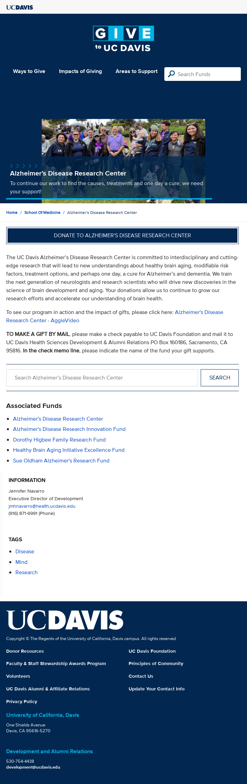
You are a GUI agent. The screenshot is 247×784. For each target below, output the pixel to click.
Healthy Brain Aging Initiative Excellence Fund (69, 450)
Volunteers (18, 676)
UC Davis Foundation (152, 651)
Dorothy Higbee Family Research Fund (59, 440)
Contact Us (141, 676)
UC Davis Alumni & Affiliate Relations (48, 688)
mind (21, 562)
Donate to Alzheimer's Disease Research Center (122, 235)
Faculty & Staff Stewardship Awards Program (56, 663)
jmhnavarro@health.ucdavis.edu (42, 505)
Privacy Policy (21, 701)
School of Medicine (42, 212)
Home (11, 212)
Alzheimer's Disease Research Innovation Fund (69, 429)
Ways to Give (29, 71)
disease (24, 551)
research (26, 572)
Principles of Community (156, 663)
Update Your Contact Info (157, 688)
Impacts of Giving (80, 71)
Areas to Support (136, 71)
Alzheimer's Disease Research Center (58, 419)
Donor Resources (25, 651)
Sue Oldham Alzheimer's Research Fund (61, 461)
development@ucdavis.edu (33, 767)
